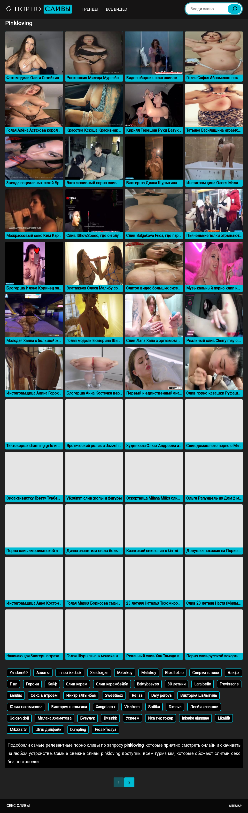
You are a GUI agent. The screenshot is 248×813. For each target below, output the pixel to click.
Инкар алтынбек (81, 695)
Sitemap (235, 806)
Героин (32, 684)
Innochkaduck (69, 672)
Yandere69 (19, 672)
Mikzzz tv (18, 729)
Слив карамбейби (112, 684)
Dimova (175, 707)
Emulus (16, 695)
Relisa (137, 695)
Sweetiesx (114, 695)
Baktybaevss (148, 684)
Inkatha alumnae (195, 718)
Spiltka (154, 707)
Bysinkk (110, 718)
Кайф (52, 684)
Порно (39, 9)
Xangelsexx (106, 707)
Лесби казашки (204, 707)
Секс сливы (18, 806)
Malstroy (148, 672)
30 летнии (177, 684)
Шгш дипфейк (48, 729)
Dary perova (161, 695)
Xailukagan (99, 672)
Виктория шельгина (69, 707)
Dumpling (78, 729)
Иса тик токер (160, 718)
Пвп (13, 684)
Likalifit (224, 718)
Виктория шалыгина (198, 695)
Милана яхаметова (54, 718)
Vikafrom (132, 707)
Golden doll (19, 718)
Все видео (116, 9)
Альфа (233, 672)
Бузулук (87, 718)
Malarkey (124, 672)
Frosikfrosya (105, 729)
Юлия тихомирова (26, 707)
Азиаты (43, 672)
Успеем (132, 718)
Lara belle (202, 684)
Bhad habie (174, 672)
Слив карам (76, 684)
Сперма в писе (205, 672)
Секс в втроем (44, 695)
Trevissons (229, 684)
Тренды (90, 9)
